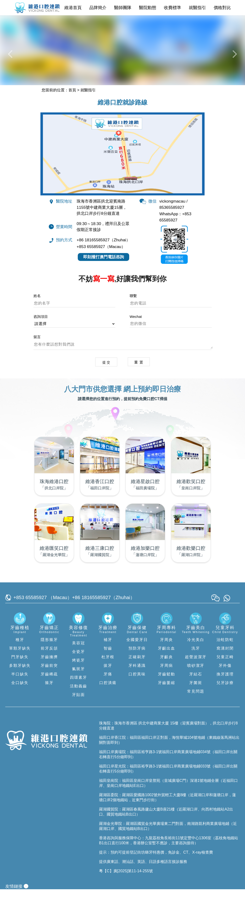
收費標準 (172, 7)
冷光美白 (195, 672)
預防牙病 (137, 681)
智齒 (108, 681)
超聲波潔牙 (195, 689)
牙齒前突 (49, 698)
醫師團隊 (122, 7)
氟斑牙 (78, 701)
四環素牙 (78, 710)
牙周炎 (166, 672)
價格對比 (222, 7)
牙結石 (195, 707)
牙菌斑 (195, 715)
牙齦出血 (166, 681)
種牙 (20, 672)
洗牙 (195, 681)
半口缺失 (19, 707)
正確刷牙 (137, 689)
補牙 (108, 672)
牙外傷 (225, 698)
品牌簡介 (97, 7)
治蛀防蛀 (225, 672)
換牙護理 (225, 707)
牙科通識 (137, 698)
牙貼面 (78, 727)
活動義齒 (78, 719)
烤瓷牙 (78, 693)
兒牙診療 (225, 715)
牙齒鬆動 (166, 707)
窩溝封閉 (225, 681)
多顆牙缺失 (20, 698)
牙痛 (108, 707)
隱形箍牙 (49, 672)
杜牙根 (107, 689)
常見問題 (195, 724)
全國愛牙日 (137, 672)
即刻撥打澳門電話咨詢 (103, 289)
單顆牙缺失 (20, 681)
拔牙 (108, 698)
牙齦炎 (166, 689)
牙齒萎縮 (166, 715)
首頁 (72, 122)
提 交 (105, 394)
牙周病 (166, 698)
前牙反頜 (49, 681)
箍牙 (49, 715)
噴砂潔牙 (195, 698)
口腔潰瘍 (108, 715)
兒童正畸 (225, 689)
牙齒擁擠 (49, 689)
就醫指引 (197, 7)
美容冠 (78, 676)
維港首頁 (73, 7)
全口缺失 (19, 715)
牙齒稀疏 (49, 707)
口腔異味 (137, 707)
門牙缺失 (19, 689)
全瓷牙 (78, 684)
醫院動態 (147, 7)
